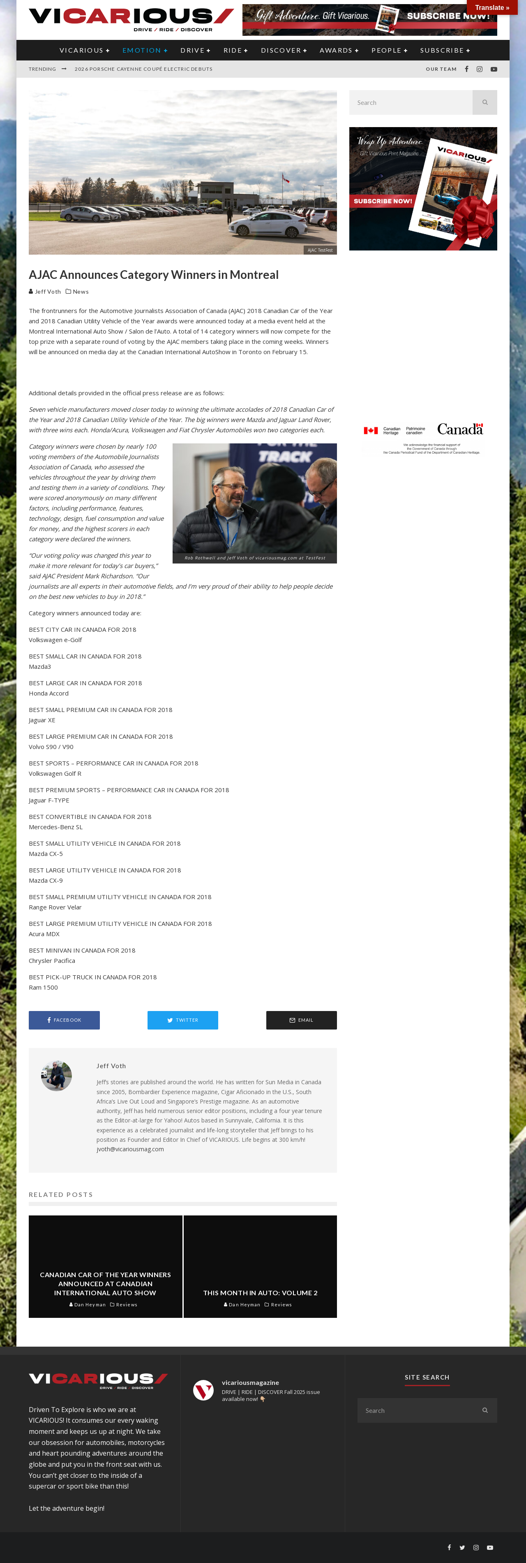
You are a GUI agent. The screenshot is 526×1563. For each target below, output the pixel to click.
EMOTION (142, 50)
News (81, 291)
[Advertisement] (423, 341)
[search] (485, 102)
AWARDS (336, 50)
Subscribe (442, 50)
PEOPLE (386, 50)
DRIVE (192, 50)
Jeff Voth (45, 291)
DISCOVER (281, 50)
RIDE (233, 50)
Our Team (441, 69)
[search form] (411, 102)
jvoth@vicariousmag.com (130, 1149)
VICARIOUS (82, 50)
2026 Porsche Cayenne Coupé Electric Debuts (143, 69)
